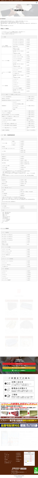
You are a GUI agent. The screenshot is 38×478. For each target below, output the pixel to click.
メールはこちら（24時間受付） (19, 367)
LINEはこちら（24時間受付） (19, 370)
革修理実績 (19, 454)
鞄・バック (7, 456)
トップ (6, 453)
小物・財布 (7, 454)
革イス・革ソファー (8, 461)
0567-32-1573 (19, 363)
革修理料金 (19, 453)
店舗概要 (18, 461)
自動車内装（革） (8, 462)
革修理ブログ (19, 459)
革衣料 (6, 459)
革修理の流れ (19, 456)
